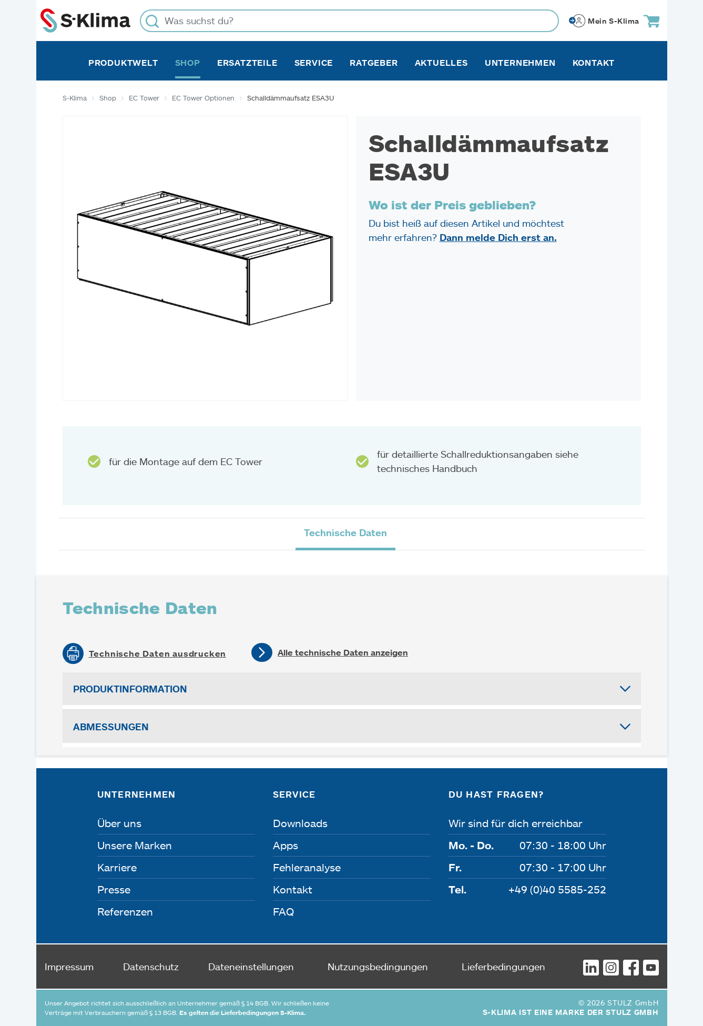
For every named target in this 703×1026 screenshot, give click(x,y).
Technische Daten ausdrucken (158, 653)
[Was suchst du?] (349, 20)
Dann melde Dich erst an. (498, 237)
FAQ (283, 911)
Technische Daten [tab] (345, 532)
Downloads (300, 823)
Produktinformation (130, 689)
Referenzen (125, 911)
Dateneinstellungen (251, 966)
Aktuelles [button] (441, 62)
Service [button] (313, 62)
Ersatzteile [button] (247, 62)
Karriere (117, 867)
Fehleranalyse (307, 867)
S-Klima (75, 98)
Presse (113, 889)
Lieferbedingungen (503, 966)
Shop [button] (187, 62)
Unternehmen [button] (520, 62)
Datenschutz (151, 966)
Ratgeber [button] (374, 62)
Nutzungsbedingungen (378, 966)
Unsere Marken (134, 845)
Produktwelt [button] (123, 62)
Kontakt (594, 62)
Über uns (119, 823)
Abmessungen (111, 726)
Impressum (69, 966)
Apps (285, 845)
